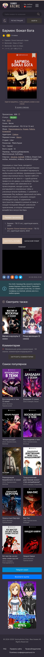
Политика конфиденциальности (22, 652)
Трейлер (22, 247)
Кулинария (6, 131)
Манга (18, 137)
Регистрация (17, 20)
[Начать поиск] (38, 14)
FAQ (4, 649)
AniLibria (14, 157)
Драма (25, 129)
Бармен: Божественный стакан (19, 229)
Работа (32, 129)
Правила (16, 649)
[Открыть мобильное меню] (37, 5)
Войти (34, 21)
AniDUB (21, 157)
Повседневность (15, 129)
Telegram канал (22, 570)
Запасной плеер (31, 241)
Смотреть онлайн (12, 241)
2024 (9, 120)
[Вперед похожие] (41, 323)
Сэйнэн (15, 134)
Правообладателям (33, 649)
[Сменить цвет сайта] (4, 20)
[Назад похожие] (2, 323)
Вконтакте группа (22, 577)
